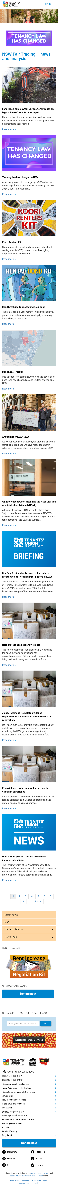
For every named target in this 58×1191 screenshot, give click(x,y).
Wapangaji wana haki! (12, 1123)
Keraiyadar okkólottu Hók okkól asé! (18, 1119)
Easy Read (7, 1135)
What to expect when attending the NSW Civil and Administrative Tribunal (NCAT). (29, 503)
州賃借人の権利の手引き (13, 1112)
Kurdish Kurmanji (10, 1131)
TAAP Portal (14, 1181)
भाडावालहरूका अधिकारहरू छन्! (14, 1115)
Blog (6, 921)
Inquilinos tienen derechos (14, 1100)
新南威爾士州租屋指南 (12, 1080)
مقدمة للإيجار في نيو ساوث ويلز (15, 1084)
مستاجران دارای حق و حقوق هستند (16, 1088)
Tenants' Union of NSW (40, 1173)
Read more (8, 129)
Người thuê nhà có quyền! (13, 1104)
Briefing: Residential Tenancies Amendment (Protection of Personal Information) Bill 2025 (27, 575)
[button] (29, 1039)
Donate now (28, 993)
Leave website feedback (28, 1183)
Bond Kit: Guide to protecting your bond (23, 307)
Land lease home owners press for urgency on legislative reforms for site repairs (28, 111)
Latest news (11, 914)
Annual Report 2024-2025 (16, 436)
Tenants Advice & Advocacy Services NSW (26, 1176)
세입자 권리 (7, 1096)
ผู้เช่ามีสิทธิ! (7, 1108)
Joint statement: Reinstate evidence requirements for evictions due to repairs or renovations (26, 716)
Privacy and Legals (39, 1181)
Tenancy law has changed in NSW (20, 177)
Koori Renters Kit (11, 242)
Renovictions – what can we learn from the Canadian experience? (25, 790)
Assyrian (6, 1127)
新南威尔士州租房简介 (12, 1076)
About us (25, 1181)
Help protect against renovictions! (21, 644)
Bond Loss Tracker (12, 372)
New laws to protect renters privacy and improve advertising (24, 858)
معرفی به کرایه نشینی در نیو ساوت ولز (18, 1092)
